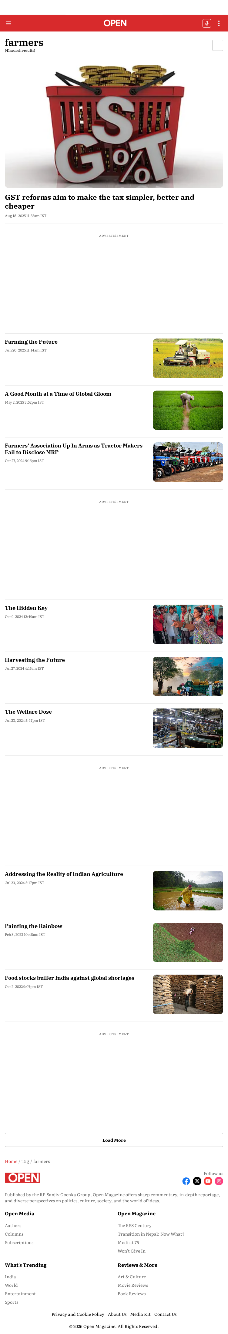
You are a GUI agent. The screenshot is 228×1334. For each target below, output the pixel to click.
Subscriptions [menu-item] (19, 1242)
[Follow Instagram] (219, 1181)
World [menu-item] (11, 1285)
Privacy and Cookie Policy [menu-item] (78, 1314)
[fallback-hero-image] (114, 126)
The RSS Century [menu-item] (135, 1225)
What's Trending (26, 1264)
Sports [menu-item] (11, 1302)
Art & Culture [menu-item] (132, 1276)
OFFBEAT (207, 23)
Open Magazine (137, 1213)
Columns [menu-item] (14, 1234)
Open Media (19, 1213)
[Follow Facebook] (186, 1181)
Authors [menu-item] (13, 1225)
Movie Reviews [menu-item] (133, 1285)
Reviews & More (137, 1264)
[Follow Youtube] (208, 1181)
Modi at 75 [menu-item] (128, 1242)
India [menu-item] (10, 1276)
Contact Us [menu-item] (165, 1314)
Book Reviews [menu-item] (132, 1293)
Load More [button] (114, 1140)
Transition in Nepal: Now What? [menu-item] (151, 1234)
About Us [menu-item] (117, 1314)
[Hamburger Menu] (8, 23)
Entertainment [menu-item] (20, 1293)
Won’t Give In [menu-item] (132, 1251)
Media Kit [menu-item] (140, 1314)
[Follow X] (197, 1181)
